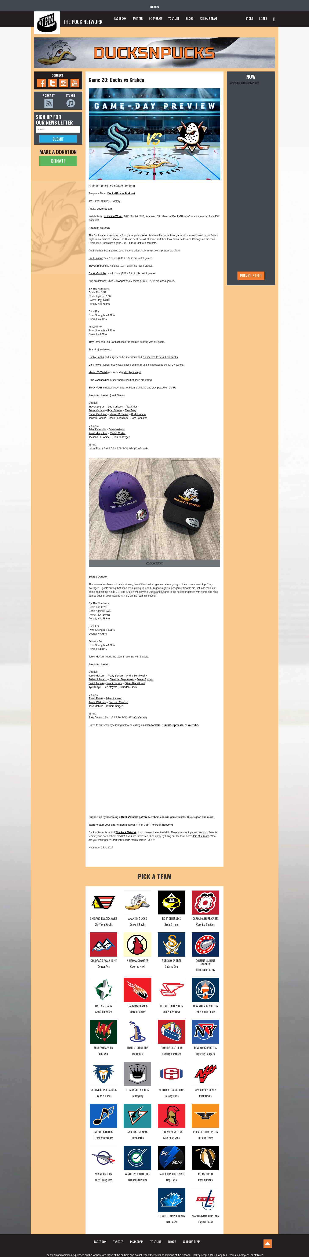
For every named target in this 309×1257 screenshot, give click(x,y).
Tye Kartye (95, 687)
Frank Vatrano (97, 410)
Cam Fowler (95, 364)
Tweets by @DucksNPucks (243, 83)
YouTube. (193, 725)
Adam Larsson (114, 698)
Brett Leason (96, 258)
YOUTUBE (173, 18)
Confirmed (141, 448)
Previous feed (251, 275)
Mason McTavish (98, 372)
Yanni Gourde (114, 683)
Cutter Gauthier (97, 273)
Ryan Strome (114, 410)
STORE (249, 18)
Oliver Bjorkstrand (135, 683)
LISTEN (263, 18)
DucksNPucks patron (134, 817)
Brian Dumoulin (97, 429)
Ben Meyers (110, 687)
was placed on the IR (164, 387)
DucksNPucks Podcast (121, 193)
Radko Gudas (117, 433)
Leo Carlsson (113, 341)
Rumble (166, 725)
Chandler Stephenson (121, 679)
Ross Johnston (139, 418)
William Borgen (114, 706)
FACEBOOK (120, 18)
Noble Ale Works (113, 216)
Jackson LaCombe (99, 437)
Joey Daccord (96, 717)
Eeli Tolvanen (96, 683)
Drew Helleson (117, 429)
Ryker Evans (96, 698)
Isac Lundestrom (118, 418)
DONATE (58, 161)
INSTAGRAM (155, 18)
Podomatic (153, 725)
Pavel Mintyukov (98, 433)
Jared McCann (97, 656)
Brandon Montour (118, 702)
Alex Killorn (132, 406)
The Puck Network (126, 832)
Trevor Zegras (97, 265)
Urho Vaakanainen (99, 380)
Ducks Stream (104, 208)
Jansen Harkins (97, 418)
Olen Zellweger (116, 281)
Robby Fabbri (96, 357)
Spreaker (177, 725)
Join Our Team (201, 836)
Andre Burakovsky (136, 675)
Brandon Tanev (128, 687)
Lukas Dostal (96, 448)
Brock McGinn (97, 387)
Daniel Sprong (145, 679)
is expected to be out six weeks (160, 357)
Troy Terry (94, 341)
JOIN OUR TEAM (208, 18)
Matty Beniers (115, 675)
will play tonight (132, 372)
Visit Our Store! (154, 563)
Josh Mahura (96, 706)
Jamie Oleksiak (97, 702)
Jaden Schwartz (98, 679)
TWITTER (138, 18)
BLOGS (189, 18)
